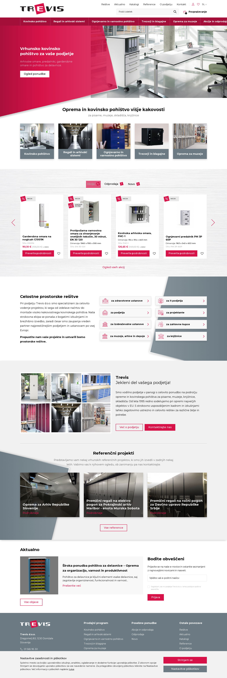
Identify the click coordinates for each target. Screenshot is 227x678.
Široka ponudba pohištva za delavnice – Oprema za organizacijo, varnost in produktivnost (96, 567)
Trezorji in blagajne (95, 643)
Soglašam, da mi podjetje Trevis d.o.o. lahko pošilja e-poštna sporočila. (176, 587)
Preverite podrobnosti (38, 252)
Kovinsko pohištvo (94, 629)
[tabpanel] (113, 62)
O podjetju (166, 4)
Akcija (87, 183)
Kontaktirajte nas (162, 425)
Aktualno (119, 4)
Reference (149, 4)
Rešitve (105, 4)
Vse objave (31, 601)
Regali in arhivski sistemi (97, 633)
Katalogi (134, 4)
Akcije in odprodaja (142, 629)
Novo (141, 183)
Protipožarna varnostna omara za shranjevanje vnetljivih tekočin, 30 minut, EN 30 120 (88, 235)
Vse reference (113, 527)
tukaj (71, 669)
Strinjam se (185, 660)
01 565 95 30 (29, 648)
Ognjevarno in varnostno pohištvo (103, 638)
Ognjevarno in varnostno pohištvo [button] (113, 21)
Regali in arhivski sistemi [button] (69, 21)
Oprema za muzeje (185, 21)
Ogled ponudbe (35, 73)
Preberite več (72, 587)
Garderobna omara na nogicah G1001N (36, 237)
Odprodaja (114, 183)
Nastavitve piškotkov (185, 668)
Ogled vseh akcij (113, 266)
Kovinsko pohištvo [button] (34, 21)
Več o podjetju (129, 425)
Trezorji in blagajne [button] (154, 21)
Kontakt (181, 4)
